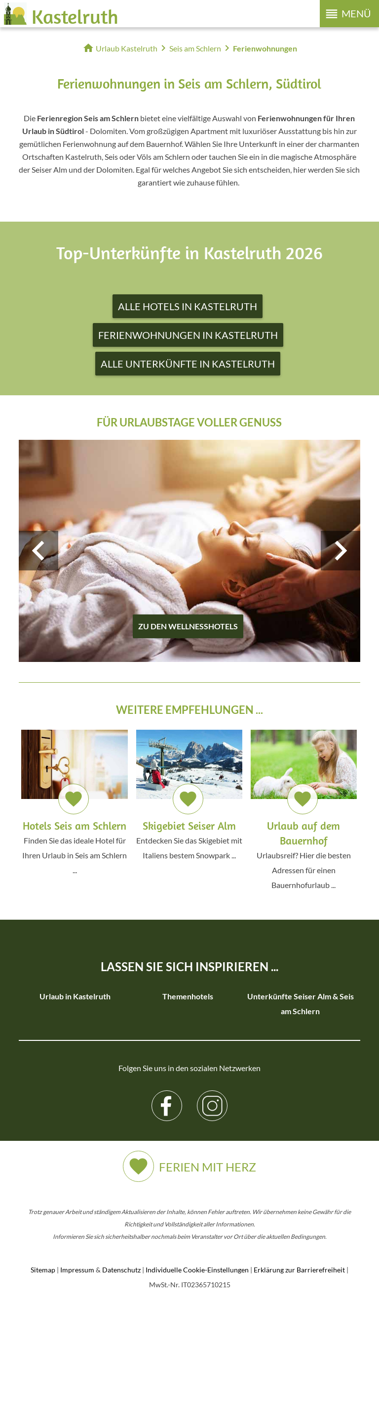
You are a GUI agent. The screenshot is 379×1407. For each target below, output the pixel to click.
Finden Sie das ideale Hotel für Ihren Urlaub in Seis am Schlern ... (74, 802)
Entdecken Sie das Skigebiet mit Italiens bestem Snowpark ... (189, 795)
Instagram (212, 1201)
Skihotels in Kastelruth (188, 1040)
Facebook (167, 1201)
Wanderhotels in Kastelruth (188, 1026)
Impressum (77, 1373)
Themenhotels (187, 996)
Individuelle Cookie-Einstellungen (197, 1373)
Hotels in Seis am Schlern (300, 1070)
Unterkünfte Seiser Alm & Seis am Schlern (300, 1003)
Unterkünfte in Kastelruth (75, 1011)
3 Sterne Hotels (75, 1070)
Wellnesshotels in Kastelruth (188, 1055)
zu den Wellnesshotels (188, 626)
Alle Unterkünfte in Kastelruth (188, 364)
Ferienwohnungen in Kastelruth (188, 335)
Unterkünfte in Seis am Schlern (300, 1115)
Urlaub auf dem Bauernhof (75, 1055)
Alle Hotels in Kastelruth (187, 306)
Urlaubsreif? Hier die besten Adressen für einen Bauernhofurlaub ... (304, 810)
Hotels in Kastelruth (75, 1026)
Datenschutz (121, 1373)
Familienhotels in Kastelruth (188, 1011)
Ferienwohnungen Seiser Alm (300, 1040)
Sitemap (43, 1373)
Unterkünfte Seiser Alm (300, 1055)
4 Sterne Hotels (75, 1085)
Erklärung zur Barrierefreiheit (299, 1373)
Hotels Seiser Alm (300, 1026)
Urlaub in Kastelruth (75, 996)
